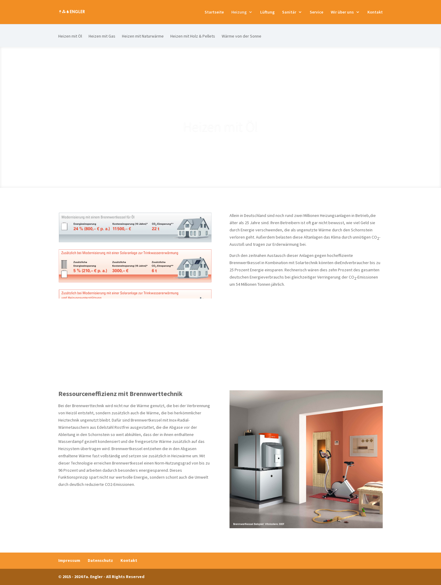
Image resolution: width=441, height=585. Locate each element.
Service (316, 12)
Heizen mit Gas (102, 36)
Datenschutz (100, 560)
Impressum (69, 560)
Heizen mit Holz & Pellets (192, 36)
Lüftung (267, 12)
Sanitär (289, 12)
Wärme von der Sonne (241, 36)
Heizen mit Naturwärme (143, 36)
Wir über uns (342, 12)
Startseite (214, 12)
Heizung (239, 12)
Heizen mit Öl (70, 36)
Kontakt (375, 12)
